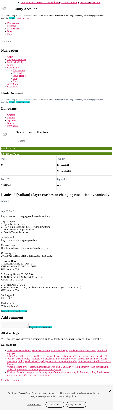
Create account (23, 18)
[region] (56, 398)
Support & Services (35, 2)
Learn (64, 2)
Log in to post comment (43, 328)
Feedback (11, 26)
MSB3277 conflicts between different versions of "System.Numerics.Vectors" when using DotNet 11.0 (57, 357)
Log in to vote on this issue (14, 311)
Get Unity (96, 2)
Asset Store (85, 2)
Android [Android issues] (5, 201)
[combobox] (56, 41)
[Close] (109, 391)
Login (12, 18)
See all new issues (10, 381)
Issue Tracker (13, 28)
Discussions (13, 23)
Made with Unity (53, 2)
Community (73, 2)
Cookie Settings (34, 404)
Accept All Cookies (76, 404)
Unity (23, 2)
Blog (9, 31)
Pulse (10, 34)
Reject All (55, 404)
